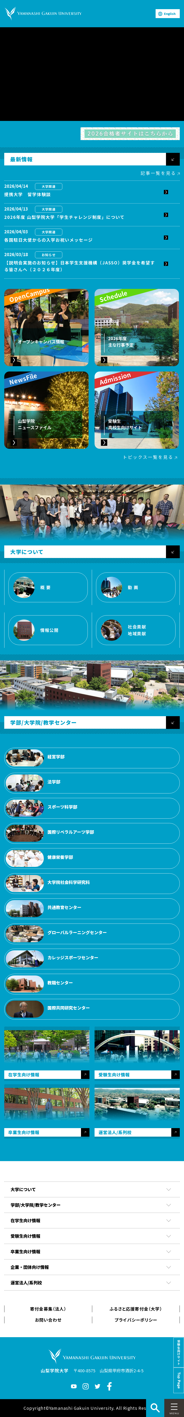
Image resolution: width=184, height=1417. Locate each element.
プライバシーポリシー (136, 1320)
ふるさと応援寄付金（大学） (136, 1309)
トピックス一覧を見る (148, 457)
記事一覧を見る (158, 173)
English (170, 13)
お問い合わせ (48, 1320)
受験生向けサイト (179, 1352)
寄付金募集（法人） (48, 1309)
